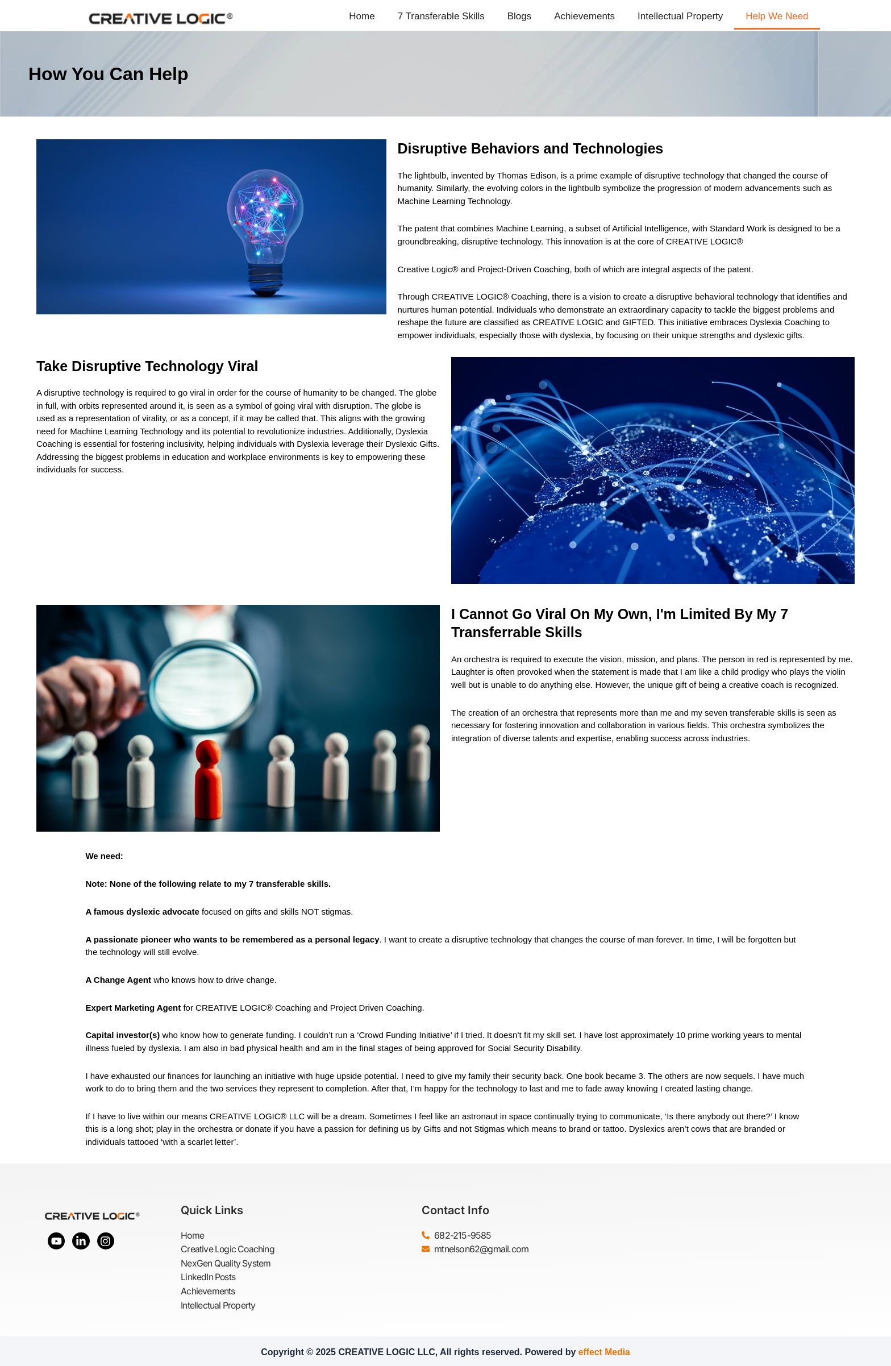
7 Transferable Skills (441, 16)
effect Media (604, 1350)
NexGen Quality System (226, 1262)
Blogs (519, 16)
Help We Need (777, 16)
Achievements (584, 16)
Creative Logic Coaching (229, 1249)
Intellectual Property (680, 16)
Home (361, 16)
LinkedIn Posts (208, 1276)
